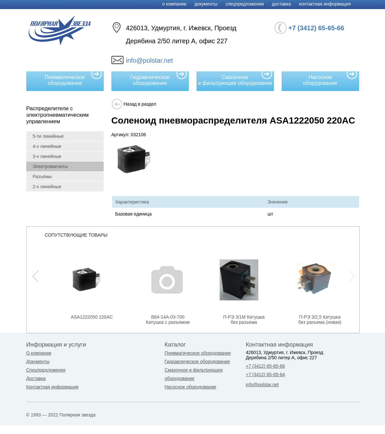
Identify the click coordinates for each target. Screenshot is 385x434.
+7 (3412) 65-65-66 (265, 366)
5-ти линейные (48, 136)
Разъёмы (42, 176)
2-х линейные (47, 186)
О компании (174, 4)
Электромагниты (50, 166)
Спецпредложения (244, 4)
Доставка (281, 4)
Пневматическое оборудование (73, 79)
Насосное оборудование (330, 79)
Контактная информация (325, 4)
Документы (206, 4)
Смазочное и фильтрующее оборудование (235, 79)
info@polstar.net (149, 60)
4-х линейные (47, 146)
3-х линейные (47, 156)
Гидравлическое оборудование (158, 79)
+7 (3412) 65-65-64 (265, 374)
